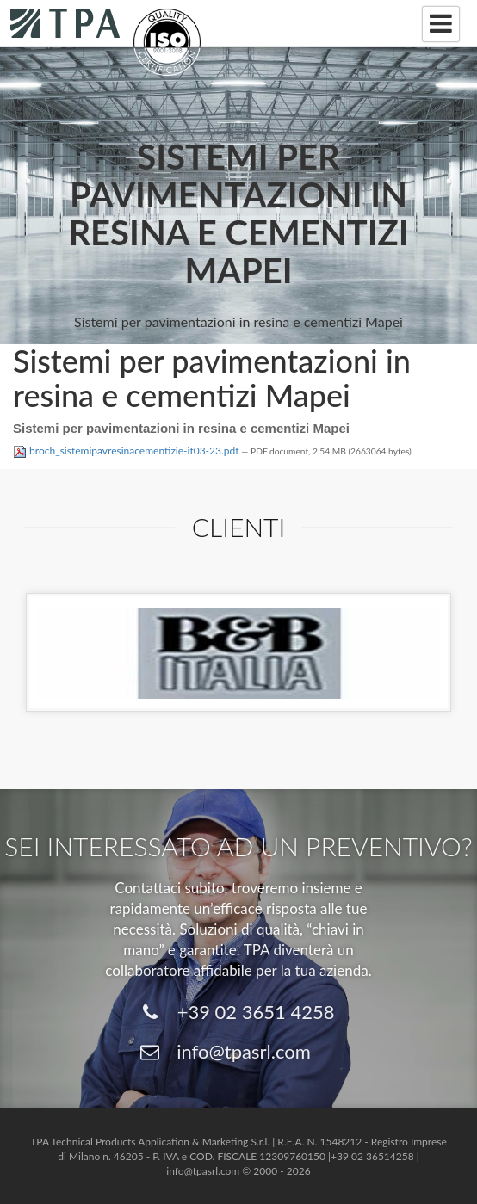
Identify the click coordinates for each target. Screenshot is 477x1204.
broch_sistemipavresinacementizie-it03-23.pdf (127, 450)
